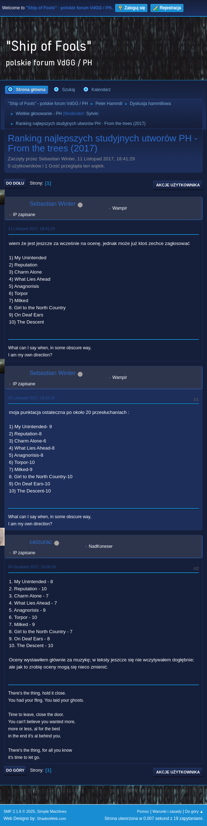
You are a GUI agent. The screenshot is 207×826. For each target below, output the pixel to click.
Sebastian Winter (53, 203)
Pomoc (143, 811)
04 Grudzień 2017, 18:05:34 (32, 567)
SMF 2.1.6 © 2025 (19, 811)
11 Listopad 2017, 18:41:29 (31, 228)
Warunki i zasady (167, 811)
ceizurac (41, 542)
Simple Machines (51, 811)
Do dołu (15, 183)
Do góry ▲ (194, 811)
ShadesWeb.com (51, 818)
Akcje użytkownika (178, 185)
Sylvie (92, 113)
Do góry (15, 770)
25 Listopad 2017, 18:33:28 (31, 398)
